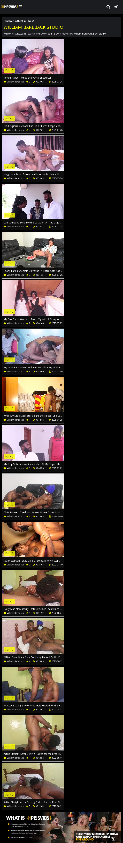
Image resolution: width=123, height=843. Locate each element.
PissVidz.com (9, 7)
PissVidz (8, 20)
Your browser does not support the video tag (37, 59)
